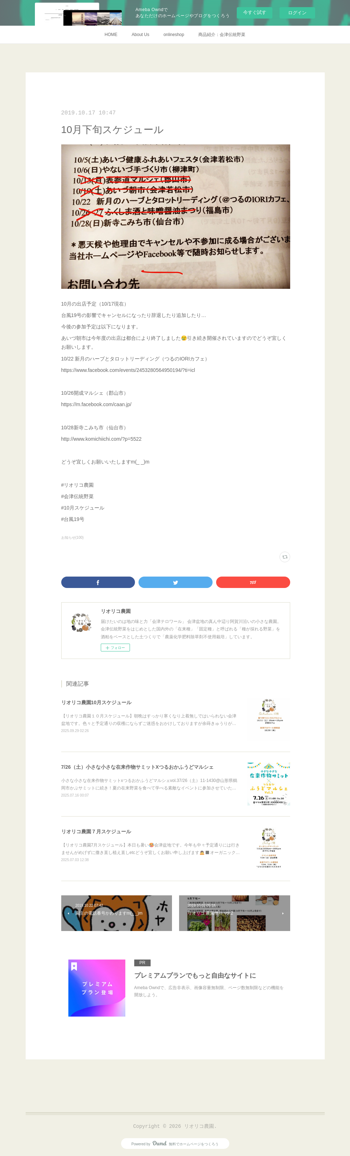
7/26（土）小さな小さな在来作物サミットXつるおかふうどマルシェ (137, 767)
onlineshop (173, 34)
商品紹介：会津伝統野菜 (221, 34)
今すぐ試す (254, 12)
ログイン (297, 12)
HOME (111, 34)
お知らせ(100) (72, 537)
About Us (140, 34)
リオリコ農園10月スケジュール (96, 702)
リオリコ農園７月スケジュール (96, 831)
